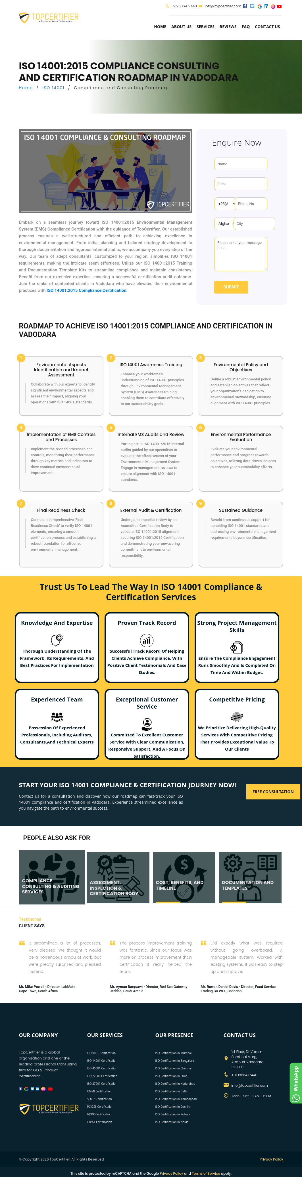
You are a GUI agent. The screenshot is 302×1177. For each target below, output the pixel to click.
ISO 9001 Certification (101, 1053)
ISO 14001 (53, 88)
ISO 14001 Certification (102, 1061)
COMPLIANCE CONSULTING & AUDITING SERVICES (50, 886)
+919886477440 (184, 6)
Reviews (228, 26)
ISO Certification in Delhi (171, 1091)
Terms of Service (206, 1173)
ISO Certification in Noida (172, 1122)
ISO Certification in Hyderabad (175, 1084)
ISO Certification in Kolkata (173, 1114)
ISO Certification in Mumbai (173, 1053)
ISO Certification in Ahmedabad (176, 1099)
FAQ (246, 26)
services (205, 26)
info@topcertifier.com (220, 6)
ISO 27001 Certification (102, 1084)
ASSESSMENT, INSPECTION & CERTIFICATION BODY (113, 888)
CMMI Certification (99, 1091)
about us (181, 26)
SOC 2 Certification (99, 1099)
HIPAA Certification (99, 1122)
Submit (231, 287)
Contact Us (267, 26)
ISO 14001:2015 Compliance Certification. (87, 290)
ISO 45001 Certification (102, 1068)
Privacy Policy (271, 1159)
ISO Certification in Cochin (172, 1107)
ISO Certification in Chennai (173, 1068)
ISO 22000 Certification (102, 1076)
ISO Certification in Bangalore (174, 1061)
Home (160, 26)
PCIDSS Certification (100, 1107)
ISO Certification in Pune (171, 1076)
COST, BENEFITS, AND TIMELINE (179, 885)
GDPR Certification (99, 1114)
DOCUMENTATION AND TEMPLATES (247, 885)
